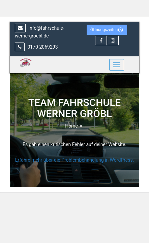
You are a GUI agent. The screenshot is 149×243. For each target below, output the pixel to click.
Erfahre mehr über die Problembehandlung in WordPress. (74, 160)
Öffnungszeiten (106, 30)
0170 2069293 (36, 47)
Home (71, 126)
